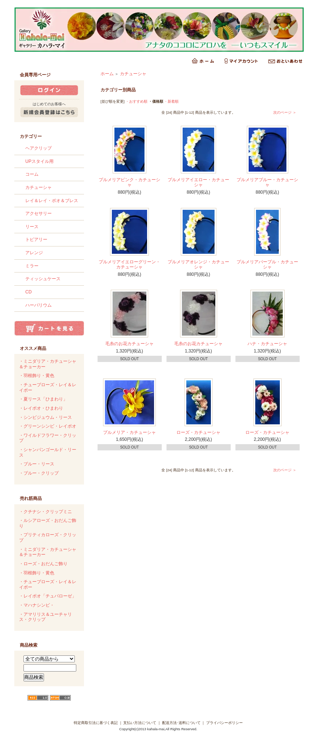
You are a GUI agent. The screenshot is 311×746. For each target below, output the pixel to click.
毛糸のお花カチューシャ (129, 343)
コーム (32, 174)
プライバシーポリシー (224, 723)
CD (28, 292)
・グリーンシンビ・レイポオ (47, 426)
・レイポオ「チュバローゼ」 (47, 596)
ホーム (107, 73)
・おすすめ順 (136, 101)
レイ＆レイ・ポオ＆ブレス (51, 200)
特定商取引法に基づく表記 (96, 723)
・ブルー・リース (36, 464)
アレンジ (34, 252)
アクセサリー (38, 213)
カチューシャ (38, 187)
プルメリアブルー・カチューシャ (267, 182)
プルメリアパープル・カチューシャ (267, 264)
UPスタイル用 (39, 161)
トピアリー (36, 239)
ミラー (32, 265)
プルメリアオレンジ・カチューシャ (198, 264)
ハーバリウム (38, 305)
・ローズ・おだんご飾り (43, 563)
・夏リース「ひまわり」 (43, 399)
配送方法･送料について (181, 723)
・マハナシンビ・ (36, 605)
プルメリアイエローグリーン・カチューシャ (129, 264)
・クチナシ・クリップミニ (45, 511)
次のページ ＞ (284, 112)
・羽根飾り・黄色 (36, 375)
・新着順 (171, 101)
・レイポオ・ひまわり (41, 408)
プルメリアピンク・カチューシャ (129, 182)
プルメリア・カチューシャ (129, 432)
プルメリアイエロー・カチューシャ (198, 182)
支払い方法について (139, 723)
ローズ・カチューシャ (198, 432)
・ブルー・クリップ (39, 473)
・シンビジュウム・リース (45, 417)
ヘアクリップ (38, 148)
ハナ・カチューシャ (267, 343)
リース (32, 226)
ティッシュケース (43, 278)
